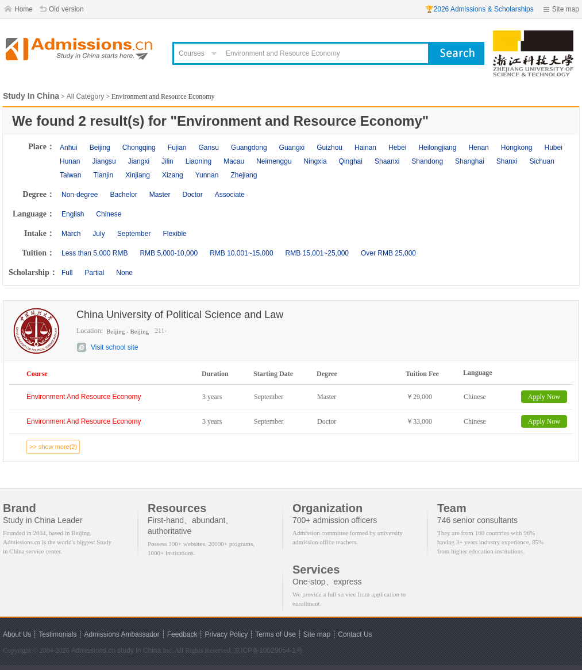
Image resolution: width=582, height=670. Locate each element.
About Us (17, 634)
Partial (94, 273)
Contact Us (355, 634)
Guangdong (249, 148)
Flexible (174, 234)
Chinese (108, 214)
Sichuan (542, 161)
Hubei (553, 148)
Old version (66, 9)
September (134, 234)
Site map (565, 9)
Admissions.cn (93, 650)
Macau (233, 161)
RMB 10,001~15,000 (241, 253)
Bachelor (123, 195)
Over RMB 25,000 (388, 253)
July (98, 234)
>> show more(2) (53, 446)
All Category (85, 96)
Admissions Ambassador (121, 634)
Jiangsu (103, 161)
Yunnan (207, 175)
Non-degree (79, 195)
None (124, 273)
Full (66, 273)
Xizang (172, 175)
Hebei (397, 148)
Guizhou (329, 148)
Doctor (192, 195)
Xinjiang (137, 175)
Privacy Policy (226, 634)
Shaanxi (387, 161)
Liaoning (198, 161)
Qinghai (351, 161)
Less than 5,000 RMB (94, 253)
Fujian (177, 148)
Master (160, 195)
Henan (478, 148)
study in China (139, 650)
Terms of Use (275, 634)
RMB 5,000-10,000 (169, 253)
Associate (230, 195)
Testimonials (57, 634)
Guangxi (292, 148)
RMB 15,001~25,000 (317, 253)
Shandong (427, 161)
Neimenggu (273, 161)
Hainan (365, 148)
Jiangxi (138, 161)
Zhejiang (243, 175)
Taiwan (70, 175)
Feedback (182, 634)
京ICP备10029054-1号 (268, 650)
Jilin (167, 161)
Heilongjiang (437, 148)
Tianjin (103, 175)
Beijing (100, 148)
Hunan (70, 161)
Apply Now (544, 397)
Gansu (208, 148)
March (70, 234)
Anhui (69, 148)
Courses (192, 53)
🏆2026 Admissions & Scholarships (479, 9)
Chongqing (139, 148)
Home (23, 9)
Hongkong (517, 148)
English (72, 214)
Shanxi (507, 161)
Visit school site (114, 347)
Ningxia (315, 161)
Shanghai (469, 161)
